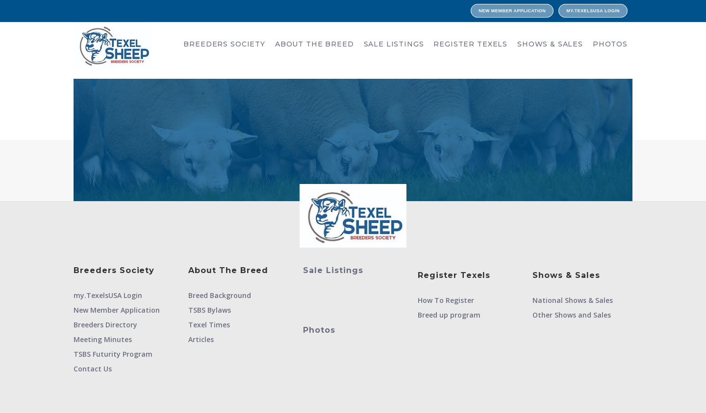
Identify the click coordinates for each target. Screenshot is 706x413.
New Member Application (512, 10)
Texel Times (209, 324)
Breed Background (219, 295)
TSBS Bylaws (209, 310)
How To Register (446, 300)
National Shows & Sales (572, 300)
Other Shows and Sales (571, 315)
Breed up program (449, 315)
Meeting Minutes (103, 339)
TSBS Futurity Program (113, 354)
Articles (201, 339)
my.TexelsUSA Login (593, 10)
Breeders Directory (105, 324)
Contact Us (93, 368)
